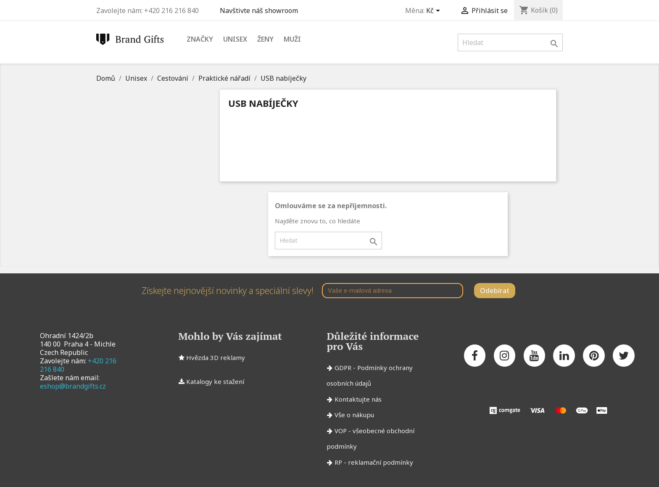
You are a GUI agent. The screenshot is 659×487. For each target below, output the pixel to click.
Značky (200, 39)
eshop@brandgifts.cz (73, 386)
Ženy (265, 39)
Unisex (235, 39)
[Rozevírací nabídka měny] (434, 11)
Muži (292, 39)
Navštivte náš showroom (260, 10)
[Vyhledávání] (510, 42)
